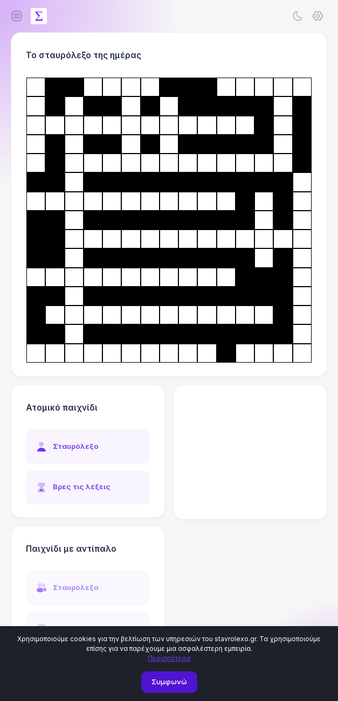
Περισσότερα (169, 658)
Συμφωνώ (169, 681)
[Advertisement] (250, 452)
